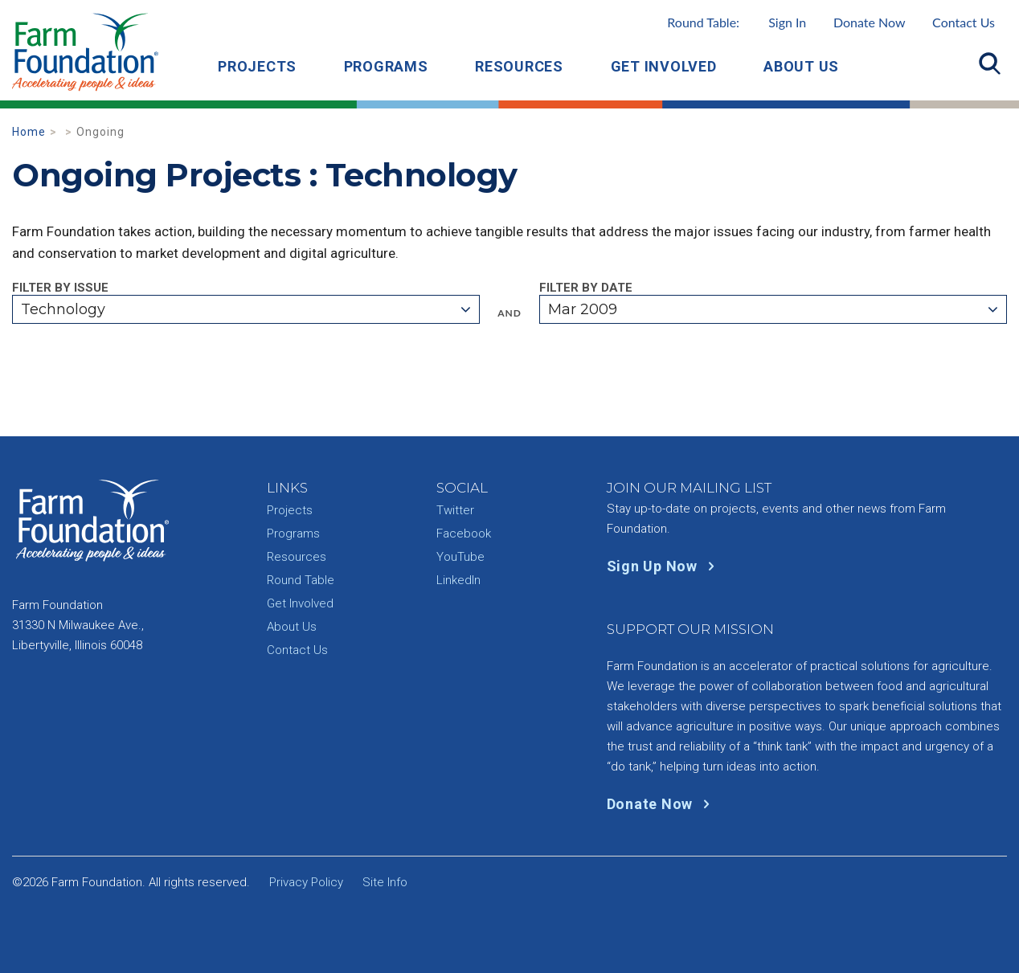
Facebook (463, 533)
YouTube (460, 557)
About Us (801, 66)
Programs (386, 66)
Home (29, 131)
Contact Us (963, 22)
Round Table (300, 580)
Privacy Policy (306, 882)
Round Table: (736, 22)
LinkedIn (458, 580)
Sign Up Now (664, 566)
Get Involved (664, 66)
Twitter (455, 510)
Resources (519, 66)
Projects (257, 66)
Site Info (384, 882)
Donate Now (869, 22)
